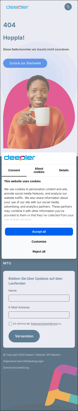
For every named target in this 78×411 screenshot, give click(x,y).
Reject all (39, 251)
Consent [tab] (14, 170)
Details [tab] (64, 170)
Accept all (39, 231)
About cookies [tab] (38, 170)
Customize (39, 241)
